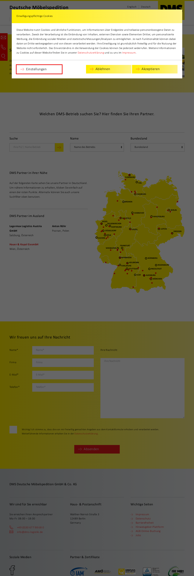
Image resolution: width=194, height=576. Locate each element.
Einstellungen (36, 69)
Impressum (129, 52)
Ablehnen (102, 69)
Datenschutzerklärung (91, 52)
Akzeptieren (151, 69)
